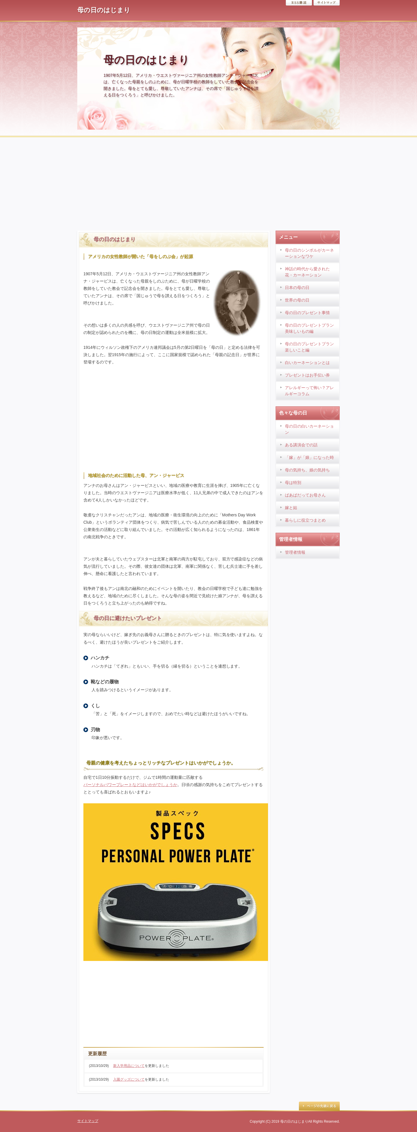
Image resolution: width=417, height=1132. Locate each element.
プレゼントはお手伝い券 (307, 375)
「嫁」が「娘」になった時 (309, 457)
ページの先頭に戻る (319, 1106)
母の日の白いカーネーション (309, 429)
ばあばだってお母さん (305, 495)
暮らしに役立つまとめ (305, 520)
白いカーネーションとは (307, 362)
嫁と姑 (291, 507)
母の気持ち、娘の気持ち (307, 470)
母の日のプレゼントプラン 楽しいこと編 (309, 347)
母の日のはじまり (103, 10)
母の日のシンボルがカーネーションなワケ (309, 253)
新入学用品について (129, 1066)
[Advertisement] (208, 181)
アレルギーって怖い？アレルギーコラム (309, 390)
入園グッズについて (129, 1079)
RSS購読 (299, 3)
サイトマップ (326, 3)
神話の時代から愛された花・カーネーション (307, 272)
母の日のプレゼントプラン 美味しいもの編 (309, 328)
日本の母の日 (297, 287)
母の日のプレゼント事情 (307, 312)
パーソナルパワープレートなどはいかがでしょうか (130, 784)
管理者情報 (295, 552)
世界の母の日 (297, 300)
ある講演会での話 (301, 445)
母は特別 (293, 482)
